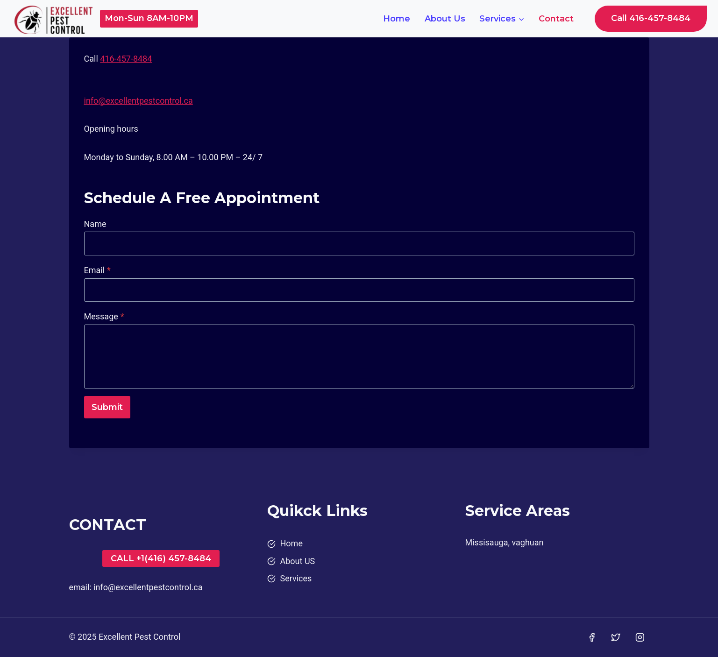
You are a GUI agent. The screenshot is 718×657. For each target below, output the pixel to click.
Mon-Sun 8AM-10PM (149, 18)
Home (396, 19)
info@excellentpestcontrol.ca (138, 101)
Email (97, 270)
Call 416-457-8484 (650, 18)
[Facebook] (592, 637)
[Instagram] (640, 637)
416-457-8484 (126, 59)
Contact (556, 19)
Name (95, 224)
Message (104, 316)
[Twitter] (615, 637)
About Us (445, 19)
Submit (107, 407)
